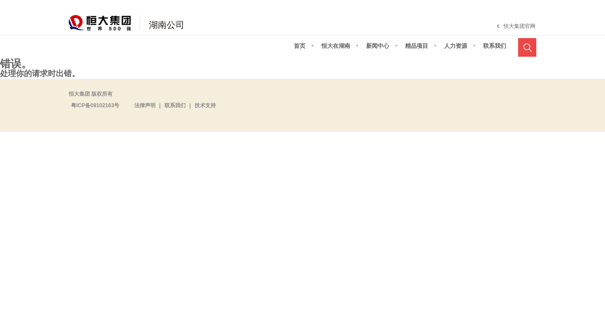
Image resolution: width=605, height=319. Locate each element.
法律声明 (145, 105)
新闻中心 (377, 46)
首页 (299, 46)
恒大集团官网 (519, 26)
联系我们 (494, 46)
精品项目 (416, 46)
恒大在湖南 (335, 46)
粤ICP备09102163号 (95, 105)
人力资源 (455, 46)
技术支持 (205, 105)
